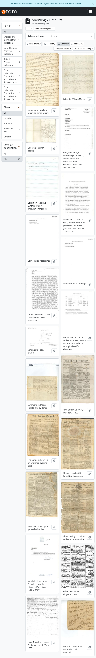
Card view (63, 44)
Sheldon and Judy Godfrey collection (12, 39)
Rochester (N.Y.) (12, 130)
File (12, 159)
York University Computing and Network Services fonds (12, 76)
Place (7, 107)
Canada (12, 119)
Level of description (10, 146)
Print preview (33, 44)
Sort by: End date (61, 48)
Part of (7, 25)
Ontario (12, 137)
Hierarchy (49, 44)
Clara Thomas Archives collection (12, 51)
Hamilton (12, 124)
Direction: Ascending (83, 48)
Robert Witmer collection (12, 62)
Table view (77, 44)
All (5, 31)
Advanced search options (42, 36)
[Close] (93, 3)
